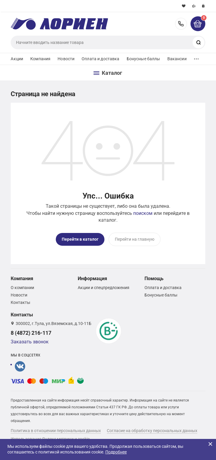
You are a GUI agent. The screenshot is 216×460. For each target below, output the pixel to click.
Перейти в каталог (80, 239)
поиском (143, 213)
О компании (22, 287)
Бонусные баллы (143, 58)
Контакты (20, 302)
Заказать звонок (30, 342)
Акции (17, 58)
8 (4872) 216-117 (181, 24)
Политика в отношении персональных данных (56, 430)
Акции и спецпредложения (103, 287)
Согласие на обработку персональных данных (152, 430)
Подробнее (116, 452)
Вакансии (177, 58)
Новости (66, 58)
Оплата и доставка (100, 58)
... (196, 57)
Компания (40, 58)
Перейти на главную (134, 239)
